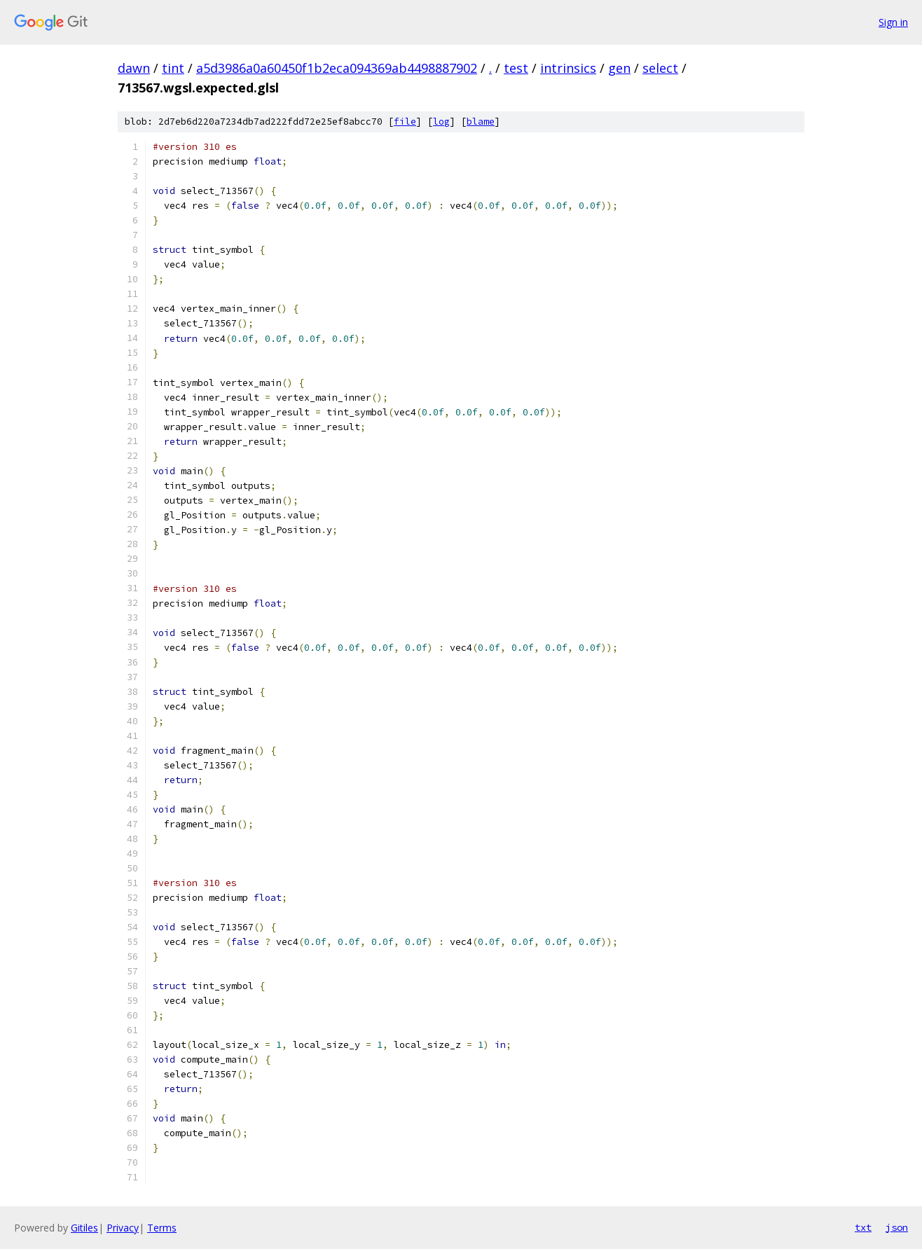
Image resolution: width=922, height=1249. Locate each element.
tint (173, 68)
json (897, 1227)
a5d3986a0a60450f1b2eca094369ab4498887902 (336, 68)
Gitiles (84, 1227)
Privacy (122, 1227)
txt (863, 1227)
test (516, 68)
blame (481, 121)
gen (619, 68)
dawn (134, 68)
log (441, 121)
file (405, 121)
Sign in (893, 22)
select (660, 68)
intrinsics (568, 68)
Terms (162, 1227)
